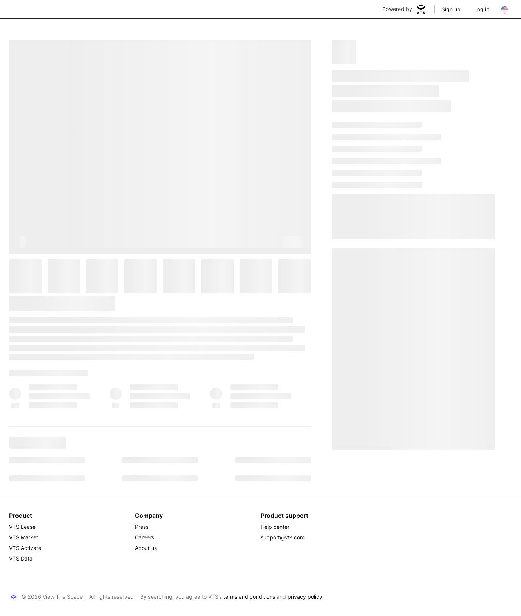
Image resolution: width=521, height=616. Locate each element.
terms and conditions (249, 596)
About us (146, 548)
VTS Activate (25, 548)
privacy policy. (306, 596)
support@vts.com (283, 537)
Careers (144, 537)
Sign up (451, 9)
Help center (275, 527)
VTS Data (20, 558)
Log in (481, 9)
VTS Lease (22, 527)
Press (141, 527)
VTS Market (23, 537)
